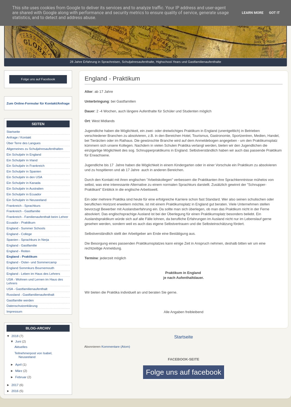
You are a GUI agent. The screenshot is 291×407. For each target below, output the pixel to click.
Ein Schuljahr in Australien (25, 188)
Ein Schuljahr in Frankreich (26, 165)
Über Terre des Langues (24, 143)
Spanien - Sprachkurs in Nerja (28, 239)
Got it (274, 13)
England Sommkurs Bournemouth (30, 268)
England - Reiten (18, 251)
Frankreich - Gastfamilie (23, 211)
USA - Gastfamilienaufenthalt (27, 289)
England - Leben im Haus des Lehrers (33, 273)
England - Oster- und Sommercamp (32, 262)
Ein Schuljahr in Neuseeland (27, 200)
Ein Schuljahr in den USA (24, 177)
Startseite (183, 336)
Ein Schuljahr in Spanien (24, 171)
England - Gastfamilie (22, 245)
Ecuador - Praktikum (21, 222)
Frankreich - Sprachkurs (24, 205)
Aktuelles (20, 347)
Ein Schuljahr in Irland (22, 160)
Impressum (14, 311)
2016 (15, 391)
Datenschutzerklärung (22, 305)
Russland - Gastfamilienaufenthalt (30, 294)
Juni (18, 341)
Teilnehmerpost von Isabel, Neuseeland (33, 355)
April (19, 364)
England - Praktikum (22, 256)
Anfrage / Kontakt (19, 137)
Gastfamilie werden (20, 300)
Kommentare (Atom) (115, 346)
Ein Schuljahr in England (24, 154)
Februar (21, 377)
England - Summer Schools (26, 228)
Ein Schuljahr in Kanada (24, 182)
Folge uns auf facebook (183, 372)
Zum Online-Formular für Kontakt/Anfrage (38, 103)
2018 (15, 336)
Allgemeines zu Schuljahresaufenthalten (35, 148)
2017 (15, 385)
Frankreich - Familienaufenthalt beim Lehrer (37, 216)
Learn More (253, 13)
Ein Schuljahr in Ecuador (24, 194)
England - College (19, 234)
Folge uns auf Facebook (38, 79)
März (19, 370)
